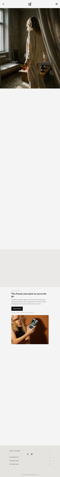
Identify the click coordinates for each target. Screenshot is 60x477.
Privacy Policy (35, 474)
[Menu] (3, 4)
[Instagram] (31, 454)
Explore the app (17, 308)
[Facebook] (28, 454)
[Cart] (57, 4)
